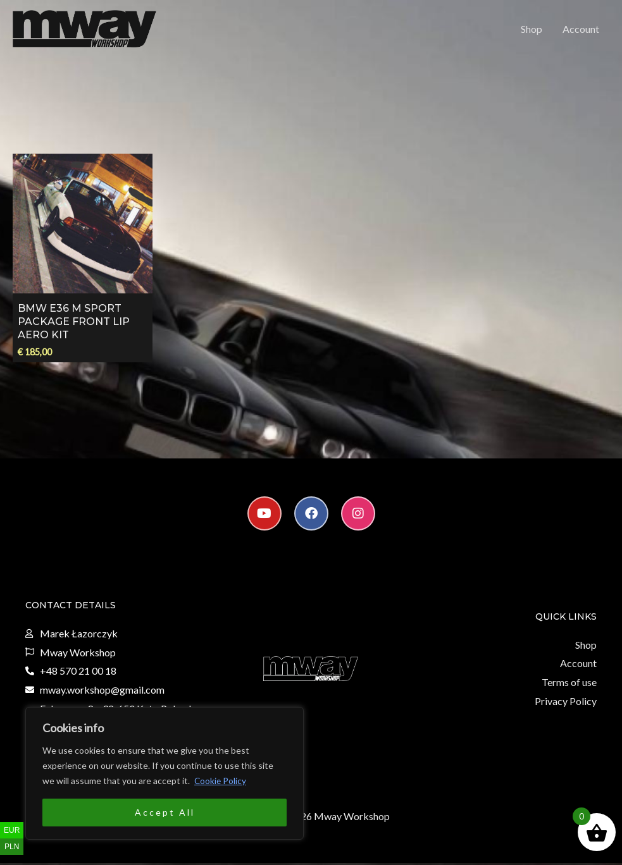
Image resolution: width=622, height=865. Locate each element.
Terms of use (569, 684)
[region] (164, 773)
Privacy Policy (566, 703)
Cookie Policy (220, 780)
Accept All (165, 812)
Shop (531, 29)
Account (581, 29)
